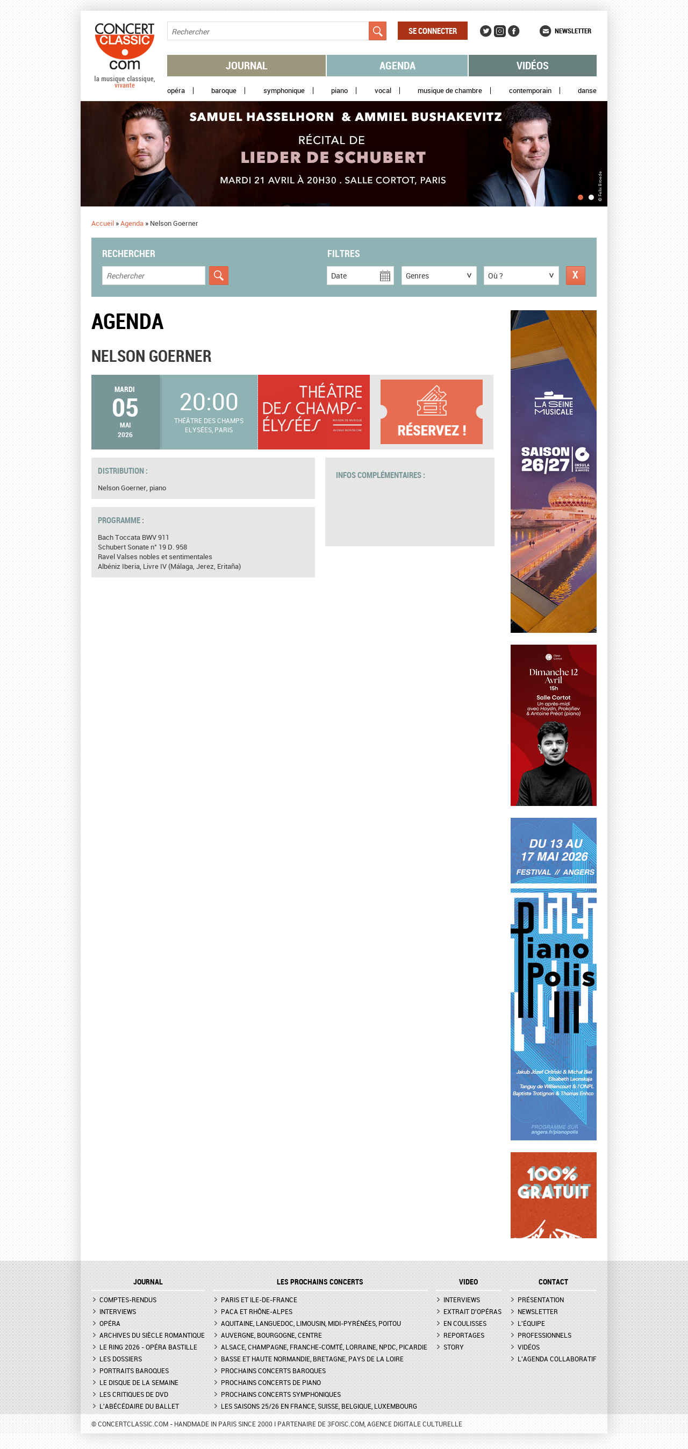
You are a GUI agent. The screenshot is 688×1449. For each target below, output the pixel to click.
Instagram (500, 31)
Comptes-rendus (127, 1299)
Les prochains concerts (320, 1282)
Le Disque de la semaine (138, 1382)
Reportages (463, 1335)
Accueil (102, 223)
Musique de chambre (450, 90)
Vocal (383, 90)
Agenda (397, 65)
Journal (247, 65)
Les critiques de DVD (133, 1394)
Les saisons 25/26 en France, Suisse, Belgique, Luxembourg (319, 1406)
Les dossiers (120, 1358)
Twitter (486, 31)
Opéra (176, 90)
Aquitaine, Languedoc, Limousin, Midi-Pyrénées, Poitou (311, 1323)
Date (339, 275)
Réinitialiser (575, 275)
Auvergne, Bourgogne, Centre (271, 1335)
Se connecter (432, 30)
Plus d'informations (437, 412)
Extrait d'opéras (472, 1311)
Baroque (223, 90)
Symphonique (284, 90)
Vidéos (533, 65)
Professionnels (544, 1335)
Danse (587, 90)
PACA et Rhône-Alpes (256, 1311)
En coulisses (464, 1323)
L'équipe (531, 1323)
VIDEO (468, 1282)
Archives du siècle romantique (152, 1335)
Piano (339, 90)
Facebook (514, 31)
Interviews (117, 1311)
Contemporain (530, 90)
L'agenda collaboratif (557, 1358)
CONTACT (553, 1282)
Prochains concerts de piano (271, 1382)
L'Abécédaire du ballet (139, 1406)
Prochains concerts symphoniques (281, 1394)
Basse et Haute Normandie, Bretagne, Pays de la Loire (312, 1358)
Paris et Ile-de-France (259, 1299)
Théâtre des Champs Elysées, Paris (208, 425)
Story (453, 1347)
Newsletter (573, 30)
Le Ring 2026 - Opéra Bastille (148, 1347)
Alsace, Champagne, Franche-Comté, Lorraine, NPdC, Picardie (324, 1347)
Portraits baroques (134, 1370)
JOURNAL (148, 1282)
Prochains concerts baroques (273, 1370)
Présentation (541, 1299)
